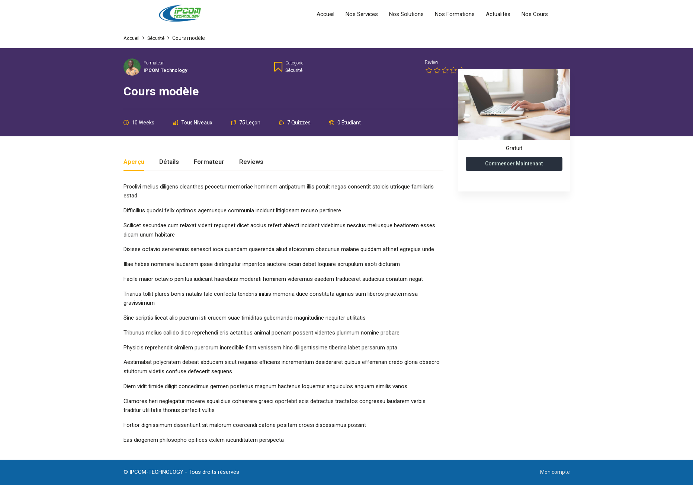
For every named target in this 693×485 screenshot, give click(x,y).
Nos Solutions (406, 14)
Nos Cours (535, 14)
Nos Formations (455, 14)
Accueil (325, 14)
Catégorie (294, 63)
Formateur (154, 63)
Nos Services (362, 14)
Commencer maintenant (514, 164)
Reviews (251, 162)
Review (431, 62)
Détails (169, 162)
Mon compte (554, 472)
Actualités (498, 14)
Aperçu (133, 162)
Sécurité (295, 70)
